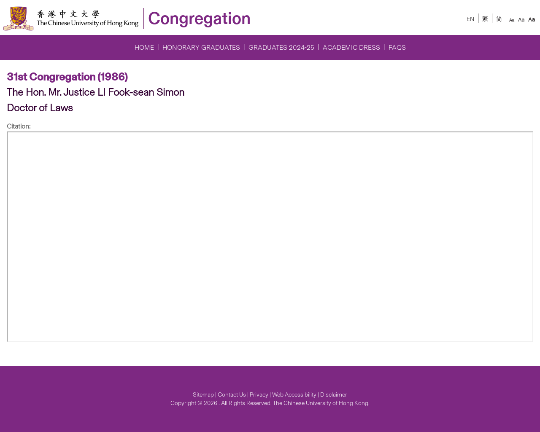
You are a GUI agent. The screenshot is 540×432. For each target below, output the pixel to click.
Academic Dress (351, 47)
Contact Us (232, 394)
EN (470, 19)
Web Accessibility (294, 394)
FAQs (397, 47)
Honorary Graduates (201, 47)
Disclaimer (333, 394)
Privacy (259, 394)
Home (144, 47)
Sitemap (203, 394)
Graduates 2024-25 (281, 47)
